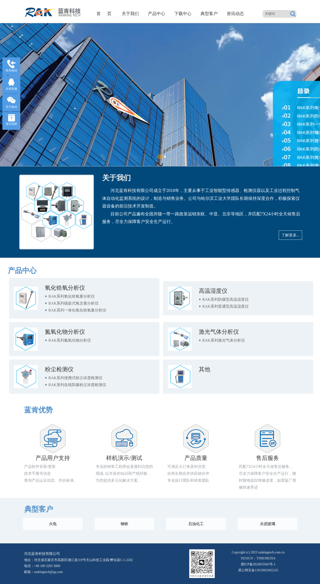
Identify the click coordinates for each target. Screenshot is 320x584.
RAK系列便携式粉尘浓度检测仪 (75, 378)
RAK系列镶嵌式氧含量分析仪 (73, 303)
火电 (53, 524)
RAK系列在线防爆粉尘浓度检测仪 (77, 385)
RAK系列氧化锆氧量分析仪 (71, 296)
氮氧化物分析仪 (65, 332)
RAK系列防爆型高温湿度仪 (225, 299)
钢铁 (124, 524)
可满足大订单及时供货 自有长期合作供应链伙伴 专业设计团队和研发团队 (188, 473)
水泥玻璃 (267, 524)
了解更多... (290, 235)
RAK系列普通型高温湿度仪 (225, 306)
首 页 (103, 13)
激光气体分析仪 (219, 332)
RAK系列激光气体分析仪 (223, 340)
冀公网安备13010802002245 (258, 566)
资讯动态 (235, 13)
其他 (204, 369)
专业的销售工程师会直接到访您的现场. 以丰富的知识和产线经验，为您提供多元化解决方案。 (124, 473)
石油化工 (196, 524)
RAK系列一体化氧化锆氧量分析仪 (77, 310)
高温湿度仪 (213, 291)
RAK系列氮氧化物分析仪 (69, 340)
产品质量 (195, 458)
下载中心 (182, 13)
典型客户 (209, 13)
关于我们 (130, 13)
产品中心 (156, 13)
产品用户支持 (53, 458)
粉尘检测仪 (59, 369)
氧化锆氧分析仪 (65, 288)
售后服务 (267, 458)
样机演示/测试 (124, 458)
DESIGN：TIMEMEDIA (258, 558)
